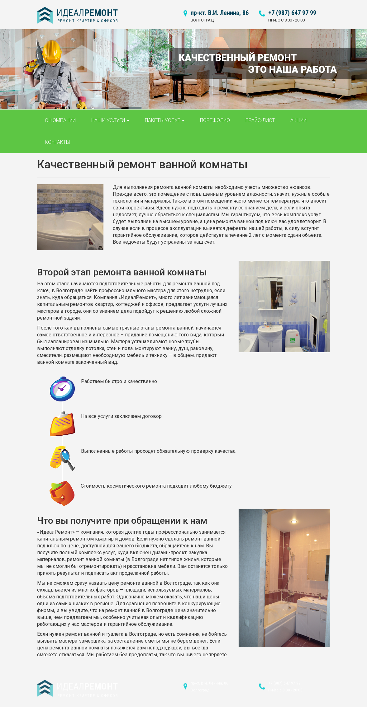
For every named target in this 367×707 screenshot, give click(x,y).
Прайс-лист (260, 116)
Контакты (57, 138)
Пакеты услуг (164, 116)
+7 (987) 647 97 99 (292, 9)
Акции (298, 116)
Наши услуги (110, 116)
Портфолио (215, 116)
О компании (60, 116)
